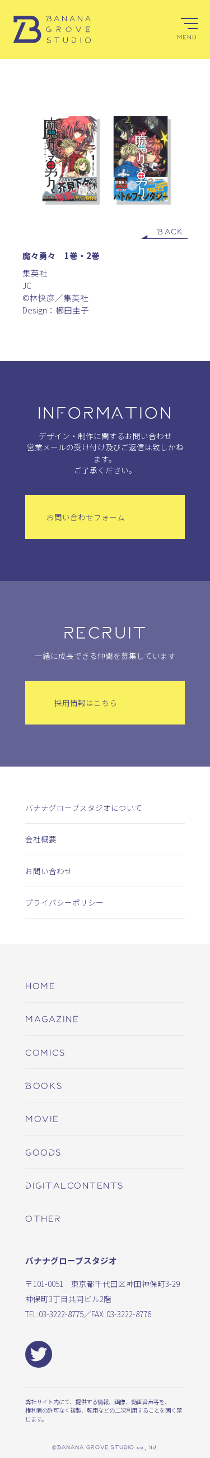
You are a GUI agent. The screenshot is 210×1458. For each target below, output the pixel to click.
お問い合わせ (48, 870)
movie (42, 1118)
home (40, 985)
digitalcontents (74, 1185)
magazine (52, 1018)
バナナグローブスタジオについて (83, 807)
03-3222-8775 (61, 1313)
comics (45, 1052)
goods (43, 1151)
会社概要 (41, 839)
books (44, 1085)
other (43, 1218)
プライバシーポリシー (64, 902)
